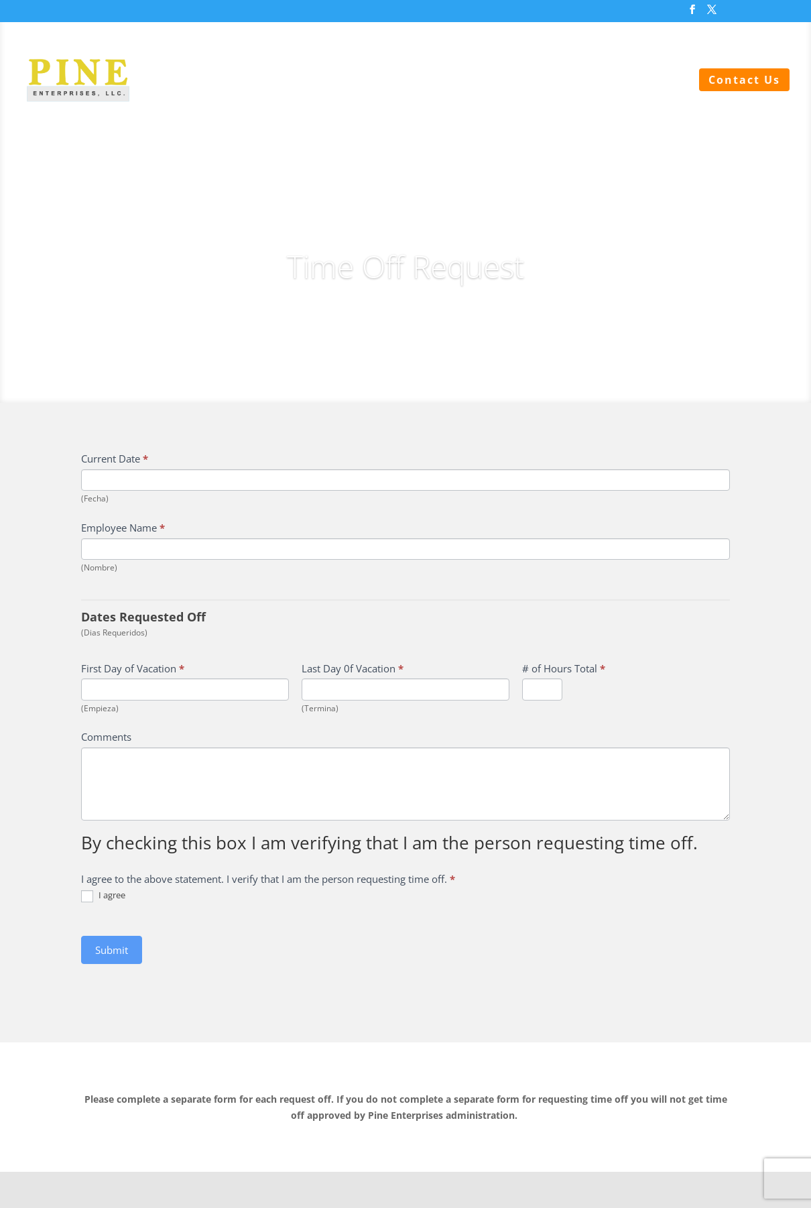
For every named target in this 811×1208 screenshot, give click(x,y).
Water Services (426, 81)
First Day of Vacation (132, 668)
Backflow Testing (548, 81)
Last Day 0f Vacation (352, 668)
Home (228, 81)
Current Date (114, 458)
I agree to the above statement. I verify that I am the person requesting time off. (268, 879)
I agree (103, 896)
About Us (652, 81)
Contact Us (744, 79)
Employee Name (123, 527)
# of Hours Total (563, 668)
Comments (106, 736)
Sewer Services (312, 81)
